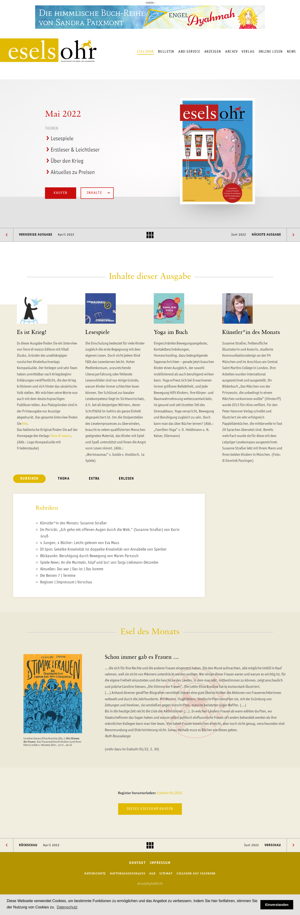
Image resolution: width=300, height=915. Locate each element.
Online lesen (271, 51)
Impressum (160, 863)
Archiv (231, 51)
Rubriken (29, 479)
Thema (64, 479)
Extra (94, 479)
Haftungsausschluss (127, 873)
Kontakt (137, 863)
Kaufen (61, 193)
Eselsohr (145, 51)
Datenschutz (95, 873)
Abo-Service (189, 51)
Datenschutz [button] (67, 907)
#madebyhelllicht (150, 884)
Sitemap (165, 873)
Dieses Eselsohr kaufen (150, 809)
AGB (152, 873)
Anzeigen (212, 51)
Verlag (248, 51)
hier (24, 424)
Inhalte (98, 193)
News (291, 51)
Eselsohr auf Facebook (196, 873)
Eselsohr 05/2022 (169, 793)
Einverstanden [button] (277, 905)
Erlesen (126, 479)
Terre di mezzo (60, 436)
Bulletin (166, 51)
